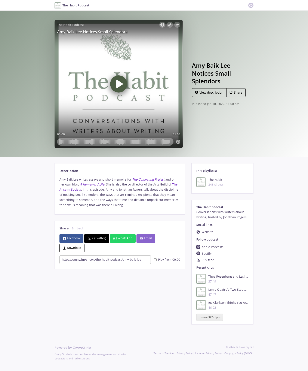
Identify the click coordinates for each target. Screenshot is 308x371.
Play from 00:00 (167, 259)
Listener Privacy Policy (208, 353)
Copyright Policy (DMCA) (238, 353)
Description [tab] (68, 171)
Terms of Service (164, 353)
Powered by (73, 348)
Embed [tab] (77, 228)
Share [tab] (64, 228)
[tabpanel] (119, 192)
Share (236, 92)
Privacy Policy (184, 353)
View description (209, 92)
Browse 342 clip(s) (210, 317)
